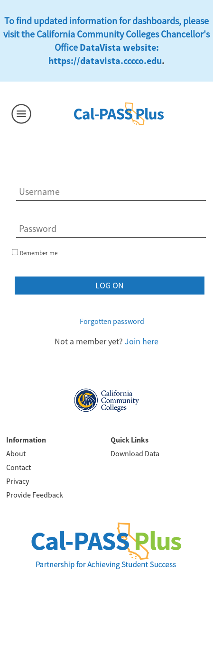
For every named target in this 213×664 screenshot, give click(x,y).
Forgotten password (112, 321)
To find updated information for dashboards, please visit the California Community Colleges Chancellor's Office (106, 34)
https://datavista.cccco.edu (105, 60)
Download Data (135, 453)
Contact (18, 467)
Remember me (38, 253)
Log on (109, 285)
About (16, 453)
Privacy (17, 481)
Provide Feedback (34, 494)
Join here (141, 341)
